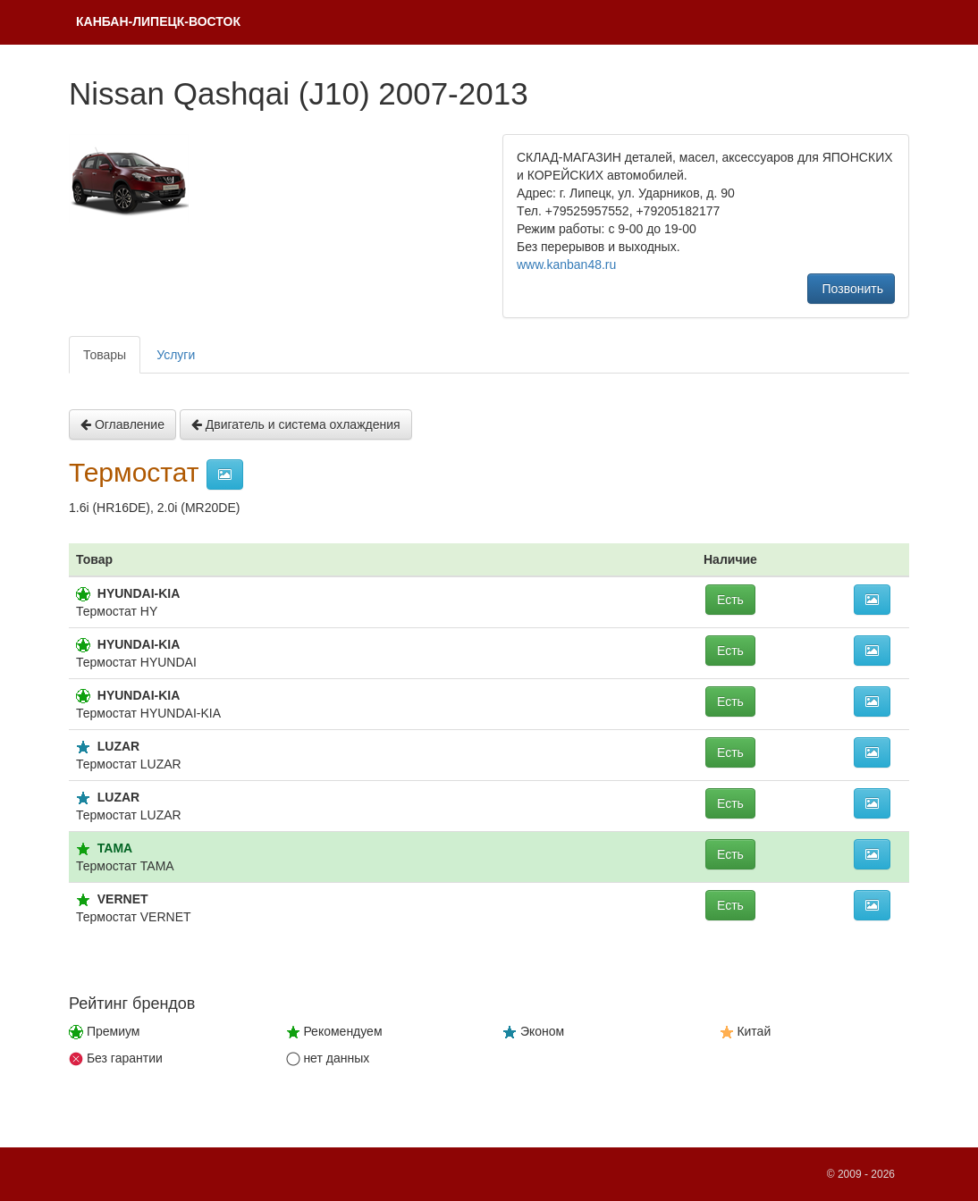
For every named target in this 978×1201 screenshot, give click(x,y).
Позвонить (851, 288)
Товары (104, 355)
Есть (730, 599)
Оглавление (122, 424)
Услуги (175, 355)
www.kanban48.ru (566, 264)
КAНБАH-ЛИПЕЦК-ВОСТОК (158, 21)
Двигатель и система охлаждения (295, 424)
